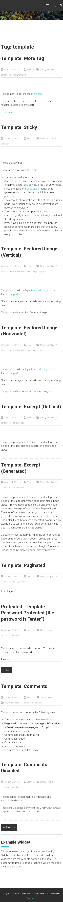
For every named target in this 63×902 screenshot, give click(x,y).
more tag (36, 93)
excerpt (12, 423)
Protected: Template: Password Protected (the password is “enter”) (27, 613)
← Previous (9, 827)
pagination (13, 581)
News (42, 69)
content (4, 75)
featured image (23, 271)
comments (28, 703)
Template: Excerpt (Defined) (31, 406)
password (5, 635)
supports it (15, 294)
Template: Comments (24, 686)
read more (13, 75)
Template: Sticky (19, 127)
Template (50, 69)
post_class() (33, 188)
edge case (12, 271)
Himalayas (32, 894)
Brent (29, 69)
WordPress (31, 898)
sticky (53, 138)
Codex (3, 271)
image (34, 271)
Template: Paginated (23, 565)
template (22, 75)
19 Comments (46, 697)
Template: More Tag (22, 58)
